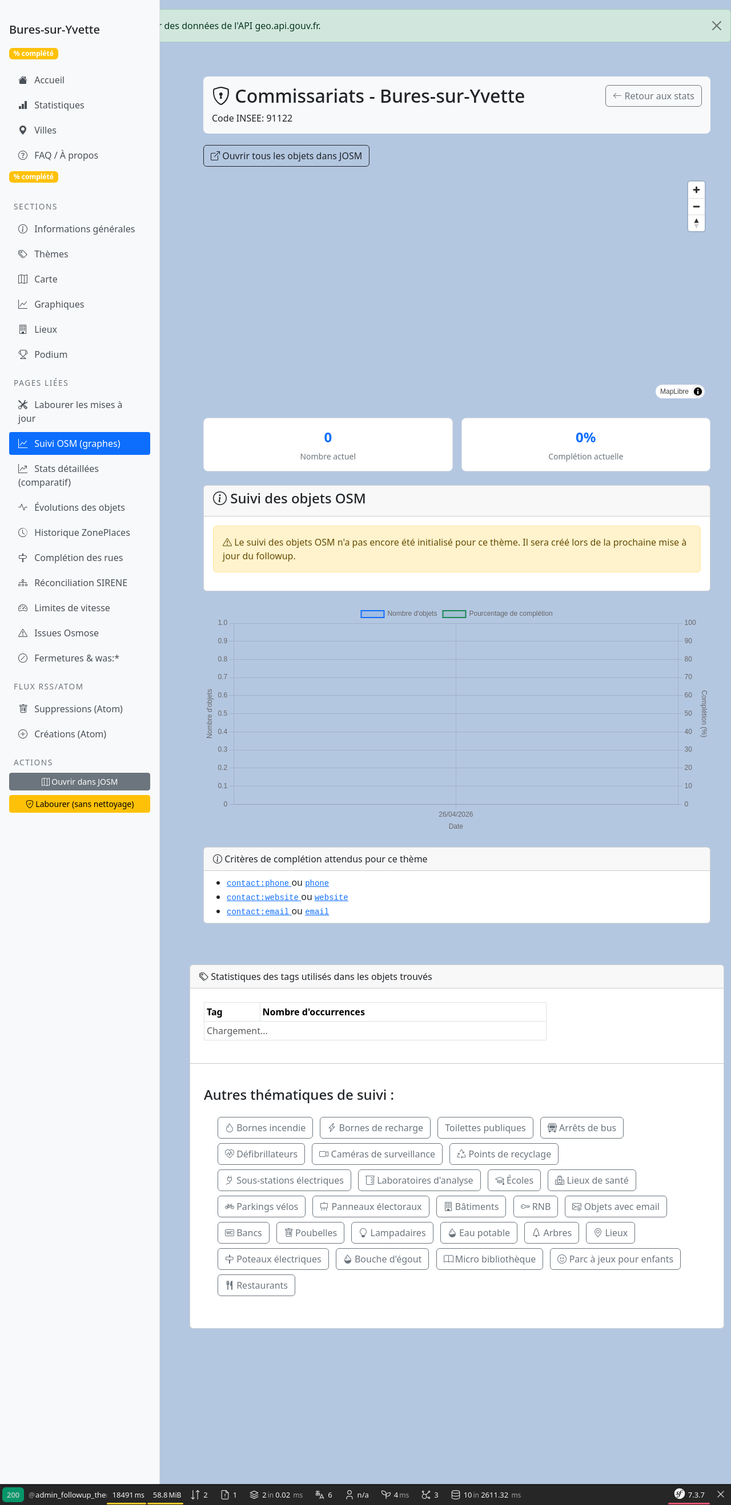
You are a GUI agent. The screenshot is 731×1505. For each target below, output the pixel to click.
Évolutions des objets (71, 507)
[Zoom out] (696, 206)
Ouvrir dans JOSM (80, 781)
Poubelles (310, 1232)
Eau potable (479, 1232)
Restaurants (256, 1285)
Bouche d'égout (382, 1259)
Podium (42, 354)
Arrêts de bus (582, 1127)
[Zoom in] (696, 189)
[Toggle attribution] (698, 391)
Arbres (552, 1232)
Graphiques (51, 304)
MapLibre (674, 392)
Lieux (37, 329)
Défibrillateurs (261, 1154)
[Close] (716, 26)
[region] (456, 290)
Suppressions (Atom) (70, 709)
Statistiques (51, 105)
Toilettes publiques (485, 1127)
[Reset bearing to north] (696, 223)
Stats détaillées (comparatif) (58, 475)
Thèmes (43, 254)
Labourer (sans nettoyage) (80, 803)
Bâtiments (471, 1206)
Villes (37, 130)
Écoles (514, 1180)
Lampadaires (392, 1232)
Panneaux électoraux (370, 1206)
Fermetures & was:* (68, 658)
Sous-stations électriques (284, 1180)
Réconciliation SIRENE (72, 582)
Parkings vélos (261, 1206)
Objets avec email (615, 1206)
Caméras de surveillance (377, 1154)
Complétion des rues (70, 557)
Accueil (41, 80)
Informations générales (76, 229)
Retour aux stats (653, 96)
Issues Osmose (58, 633)
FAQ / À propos (58, 155)
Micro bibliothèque (490, 1259)
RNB (536, 1206)
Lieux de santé (592, 1180)
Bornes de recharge (375, 1127)
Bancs (243, 1232)
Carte (38, 279)
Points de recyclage (504, 1154)
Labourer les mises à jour (70, 411)
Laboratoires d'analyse (419, 1180)
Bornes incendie (265, 1127)
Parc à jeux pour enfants (615, 1259)
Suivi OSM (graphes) (69, 443)
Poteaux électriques (273, 1259)
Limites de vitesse (64, 608)
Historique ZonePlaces (74, 532)
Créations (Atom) (62, 734)
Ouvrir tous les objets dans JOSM (286, 156)
